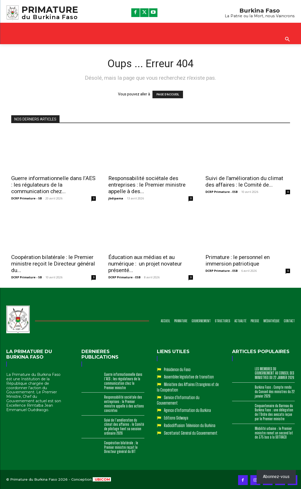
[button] (287, 39)
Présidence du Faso (177, 369)
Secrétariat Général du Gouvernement (190, 432)
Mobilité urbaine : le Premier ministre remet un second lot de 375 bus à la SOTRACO (274, 433)
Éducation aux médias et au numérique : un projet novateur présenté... (145, 263)
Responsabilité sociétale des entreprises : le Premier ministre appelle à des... (147, 184)
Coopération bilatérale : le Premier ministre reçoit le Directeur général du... (53, 263)
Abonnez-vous (276, 476)
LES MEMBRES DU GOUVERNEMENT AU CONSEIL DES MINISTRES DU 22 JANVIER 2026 (274, 373)
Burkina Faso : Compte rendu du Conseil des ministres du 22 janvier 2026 (275, 391)
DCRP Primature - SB (26, 198)
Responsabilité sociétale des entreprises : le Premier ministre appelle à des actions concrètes (124, 403)
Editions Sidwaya (176, 417)
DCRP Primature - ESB (221, 192)
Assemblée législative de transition (189, 376)
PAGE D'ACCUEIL (167, 94)
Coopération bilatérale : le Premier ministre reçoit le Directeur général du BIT (121, 447)
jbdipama (115, 198)
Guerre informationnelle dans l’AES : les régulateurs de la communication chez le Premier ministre (123, 381)
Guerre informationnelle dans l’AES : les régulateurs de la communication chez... (53, 184)
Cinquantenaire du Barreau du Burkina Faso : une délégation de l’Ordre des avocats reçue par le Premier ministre (274, 412)
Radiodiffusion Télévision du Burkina (189, 425)
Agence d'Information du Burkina (187, 410)
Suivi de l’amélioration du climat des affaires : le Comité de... (244, 181)
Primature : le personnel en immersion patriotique (237, 260)
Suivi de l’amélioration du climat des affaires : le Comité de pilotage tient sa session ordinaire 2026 (124, 426)
